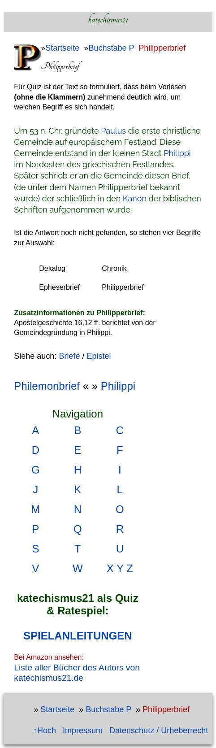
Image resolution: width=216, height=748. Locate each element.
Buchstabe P (111, 47)
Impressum (83, 730)
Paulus (113, 130)
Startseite (62, 47)
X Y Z (120, 568)
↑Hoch (44, 730)
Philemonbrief (47, 386)
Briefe (69, 356)
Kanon (135, 198)
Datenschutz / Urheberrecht (158, 730)
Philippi (177, 153)
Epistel (98, 356)
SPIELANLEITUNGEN (77, 636)
